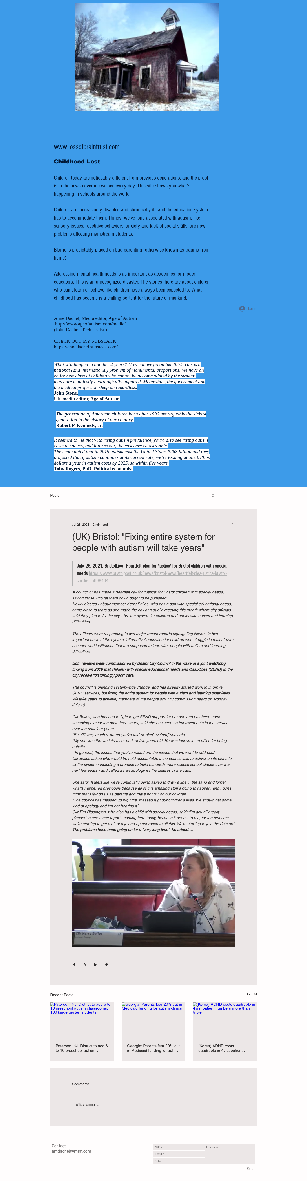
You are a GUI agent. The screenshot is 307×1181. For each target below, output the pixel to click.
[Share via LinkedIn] (96, 964)
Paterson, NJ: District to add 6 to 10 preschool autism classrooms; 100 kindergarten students (82, 1048)
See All (252, 994)
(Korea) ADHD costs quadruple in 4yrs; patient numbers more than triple (220, 1048)
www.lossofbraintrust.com (87, 147)
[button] (213, 495)
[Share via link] (106, 964)
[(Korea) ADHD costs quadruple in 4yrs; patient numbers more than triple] (225, 1020)
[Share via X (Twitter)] (85, 964)
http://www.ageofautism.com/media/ (90, 324)
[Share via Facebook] (74, 964)
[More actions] (232, 524)
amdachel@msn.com (71, 1151)
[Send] (250, 1169)
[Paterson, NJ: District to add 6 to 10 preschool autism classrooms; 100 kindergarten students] (82, 1020)
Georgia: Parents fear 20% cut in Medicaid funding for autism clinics (153, 1048)
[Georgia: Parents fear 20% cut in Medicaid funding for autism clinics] (153, 1020)
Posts (54, 495)
